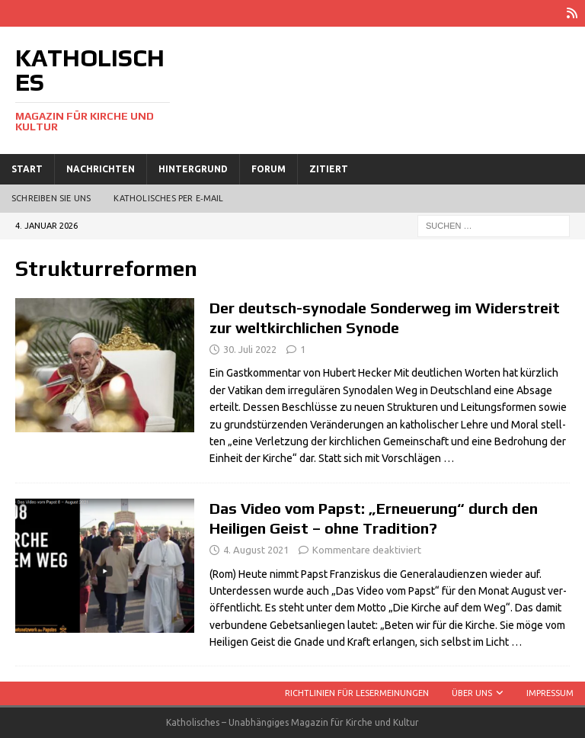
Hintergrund (193, 169)
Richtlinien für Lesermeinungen (357, 693)
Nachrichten (100, 169)
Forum (268, 169)
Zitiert (328, 169)
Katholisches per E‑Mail (168, 198)
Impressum (550, 693)
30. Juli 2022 (250, 349)
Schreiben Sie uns (51, 198)
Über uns (472, 693)
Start (27, 169)
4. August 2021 (256, 549)
